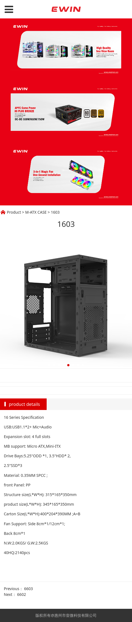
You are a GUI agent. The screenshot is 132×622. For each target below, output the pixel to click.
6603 (28, 588)
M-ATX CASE (36, 212)
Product (14, 212)
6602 (21, 594)
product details (24, 404)
